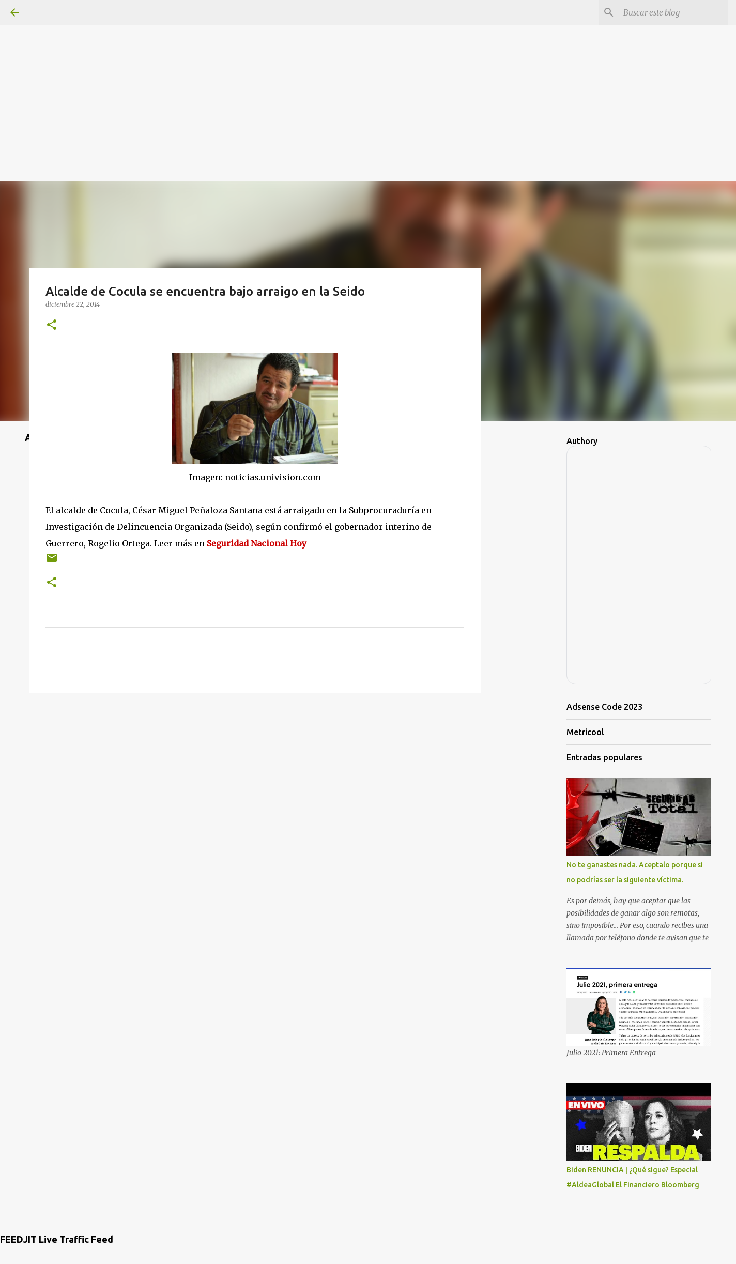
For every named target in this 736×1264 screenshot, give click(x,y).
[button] (51, 325)
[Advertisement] (368, 72)
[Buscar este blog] (673, 12)
